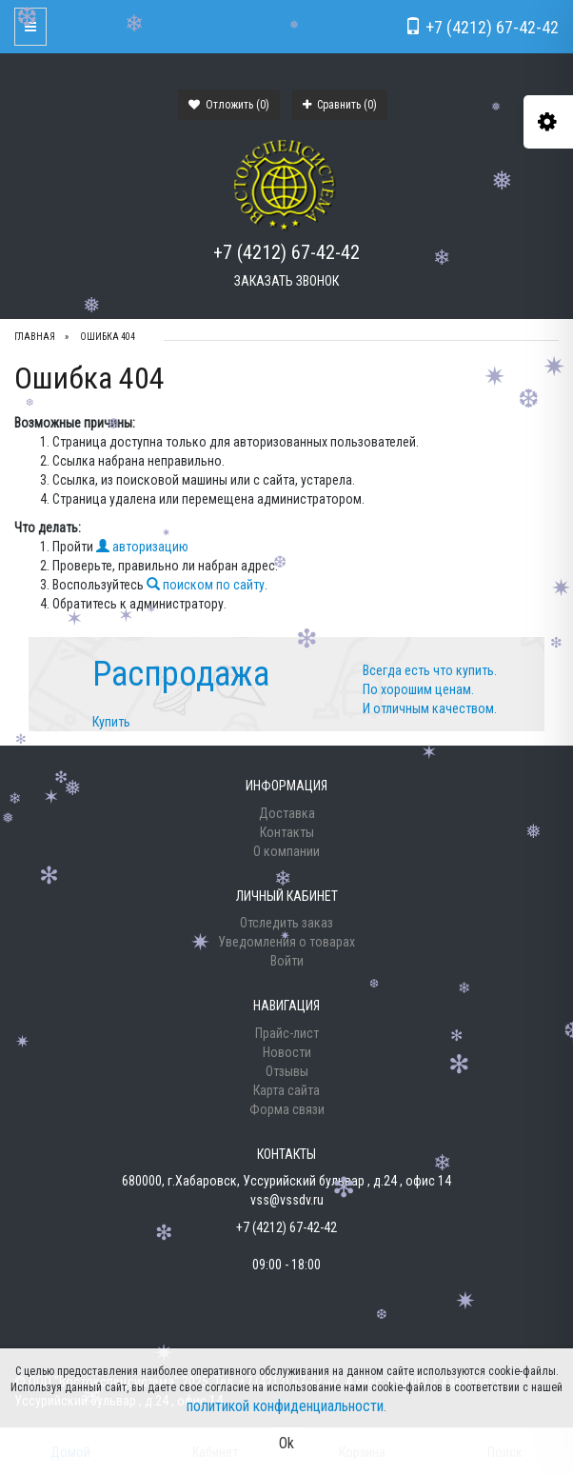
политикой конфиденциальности (285, 1406)
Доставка (287, 813)
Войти (287, 960)
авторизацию (142, 546)
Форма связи (287, 1109)
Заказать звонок (286, 281)
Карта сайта (286, 1090)
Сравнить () (340, 104)
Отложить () (228, 104)
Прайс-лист (287, 1033)
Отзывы (287, 1071)
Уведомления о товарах (286, 941)
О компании (286, 851)
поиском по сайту (206, 584)
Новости (287, 1052)
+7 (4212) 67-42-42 (286, 252)
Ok (286, 1443)
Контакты (287, 832)
